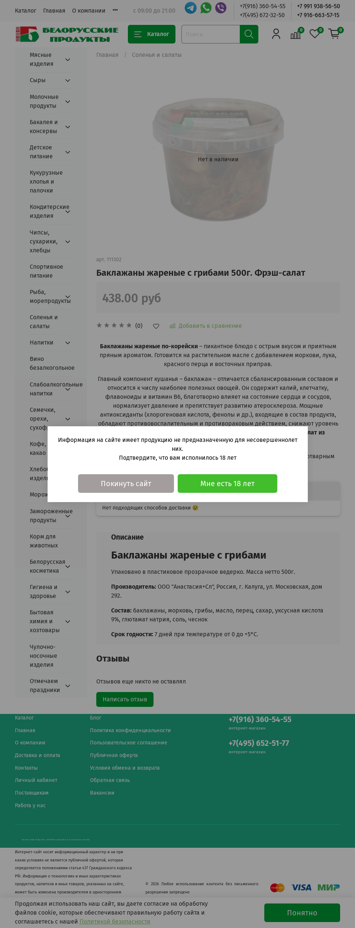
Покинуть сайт (126, 483)
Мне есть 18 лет (227, 483)
